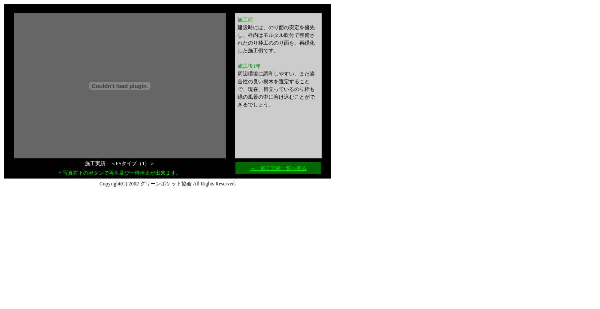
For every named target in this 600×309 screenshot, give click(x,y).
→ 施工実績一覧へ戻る (278, 168)
